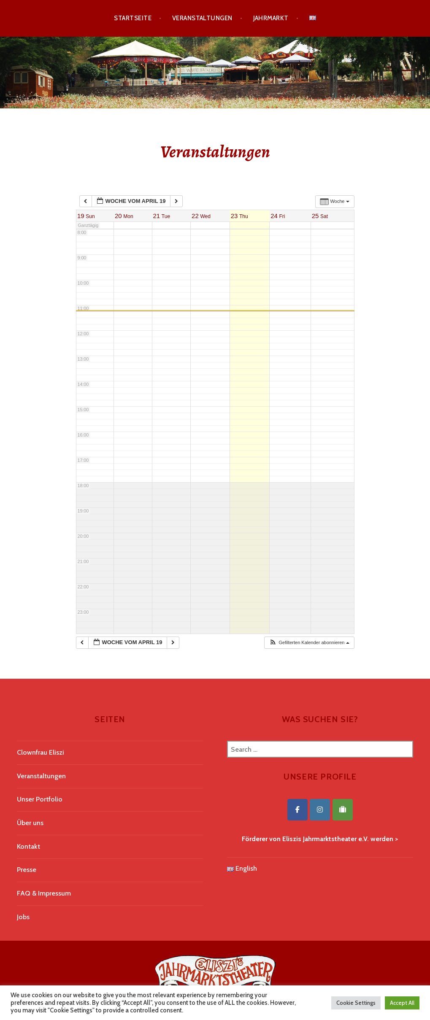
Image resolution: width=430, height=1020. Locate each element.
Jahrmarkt (271, 18)
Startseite (132, 18)
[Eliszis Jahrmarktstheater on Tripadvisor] (343, 809)
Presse (26, 870)
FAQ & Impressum (44, 893)
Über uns (30, 823)
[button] (309, 642)
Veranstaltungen (202, 18)
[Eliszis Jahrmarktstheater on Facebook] (297, 809)
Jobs (23, 917)
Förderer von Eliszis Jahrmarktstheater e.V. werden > (320, 839)
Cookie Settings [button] (356, 1002)
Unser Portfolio (39, 799)
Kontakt (28, 846)
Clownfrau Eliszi (40, 752)
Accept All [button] (402, 1002)
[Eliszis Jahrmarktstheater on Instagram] (320, 809)
